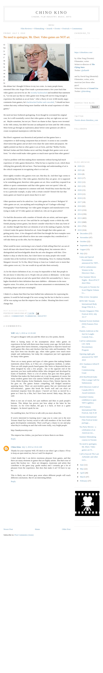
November (84, 237)
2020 (80, 190)
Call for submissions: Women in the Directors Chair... (88, 270)
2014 (80, 214)
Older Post (66, 529)
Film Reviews (26, 28)
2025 (80, 170)
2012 (80, 222)
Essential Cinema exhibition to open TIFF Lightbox (87, 400)
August (83, 249)
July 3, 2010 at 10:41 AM (32, 447)
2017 (80, 202)
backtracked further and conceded (40, 102)
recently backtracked (39, 92)
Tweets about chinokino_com (86, 120)
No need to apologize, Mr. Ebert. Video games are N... (88, 447)
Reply (13, 439)
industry (42, 316)
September (84, 245)
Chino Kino (16, 447)
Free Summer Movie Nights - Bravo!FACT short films (89, 280)
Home (37, 529)
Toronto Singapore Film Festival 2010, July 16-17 (89, 314)
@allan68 (85, 70)
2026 (80, 166)
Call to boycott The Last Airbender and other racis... (89, 457)
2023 (80, 178)
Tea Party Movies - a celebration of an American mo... (87, 430)
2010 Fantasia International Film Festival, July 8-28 (88, 410)
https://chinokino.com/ (84, 52)
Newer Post (8, 529)
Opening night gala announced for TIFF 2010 (88, 357)
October (83, 241)
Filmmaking (39, 28)
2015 (80, 210)
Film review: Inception (88, 297)
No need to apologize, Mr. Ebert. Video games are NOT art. (37, 37)
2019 (80, 194)
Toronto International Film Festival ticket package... (88, 420)
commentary (18, 316)
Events (57, 28)
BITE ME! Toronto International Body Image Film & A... (88, 304)
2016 (80, 206)
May (82, 469)
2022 (80, 182)
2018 (80, 198)
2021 (80, 186)
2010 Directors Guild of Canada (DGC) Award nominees (89, 390)
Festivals (65, 28)
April (82, 473)
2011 (80, 226)
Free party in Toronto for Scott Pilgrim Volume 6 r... (89, 290)
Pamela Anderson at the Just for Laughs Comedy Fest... (88, 334)
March (83, 477)
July (82, 253)
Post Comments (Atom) (24, 535)
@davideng (86, 91)
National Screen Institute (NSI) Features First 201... (89, 324)
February (84, 481)
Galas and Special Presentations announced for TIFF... (89, 260)
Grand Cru (93, 88)
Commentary (77, 28)
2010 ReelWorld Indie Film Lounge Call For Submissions (89, 380)
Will (13, 333)
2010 (80, 230)
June (82, 465)
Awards (49, 28)
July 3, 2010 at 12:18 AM (26, 333)
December (84, 233)
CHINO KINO (51, 12)
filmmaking (30, 316)
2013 (80, 218)
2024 (80, 174)
